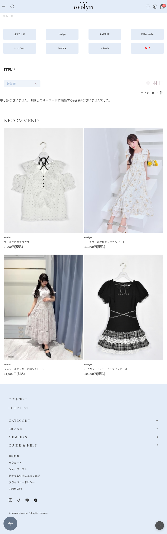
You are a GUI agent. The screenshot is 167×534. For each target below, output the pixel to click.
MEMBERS (18, 437)
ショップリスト (18, 469)
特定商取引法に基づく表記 (24, 475)
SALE (147, 48)
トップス (62, 48)
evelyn (62, 34)
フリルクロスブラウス (17, 242)
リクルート (15, 462)
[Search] (12, 7)
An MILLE (105, 34)
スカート (105, 48)
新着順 (11, 84)
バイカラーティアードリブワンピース (105, 369)
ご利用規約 (15, 488)
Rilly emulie (147, 34)
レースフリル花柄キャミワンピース (104, 242)
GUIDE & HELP (23, 445)
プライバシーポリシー (22, 482)
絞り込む (10, 524)
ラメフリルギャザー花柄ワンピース (24, 369)
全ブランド (19, 34)
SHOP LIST (18, 408)
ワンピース (19, 48)
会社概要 (14, 456)
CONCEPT (18, 399)
